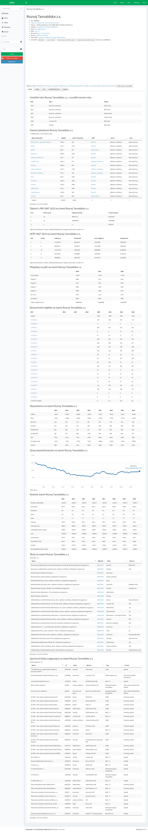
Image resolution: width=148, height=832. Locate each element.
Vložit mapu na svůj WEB (124, 86)
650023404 (100, 615)
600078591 (100, 604)
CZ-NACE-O (34, 374)
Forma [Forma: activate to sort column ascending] (127, 665)
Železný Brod (61, 37)
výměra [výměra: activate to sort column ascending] (63, 138)
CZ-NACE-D (34, 331)
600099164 (100, 627)
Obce (129, 3)
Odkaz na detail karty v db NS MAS (41, 23)
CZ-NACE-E (34, 335)
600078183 (100, 581)
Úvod (115, 3)
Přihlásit (11, 54)
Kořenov (33, 165)
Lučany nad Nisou (36, 169)
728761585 (47, 27)
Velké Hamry (35, 188)
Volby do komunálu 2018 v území (86, 40)
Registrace (12, 62)
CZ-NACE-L (34, 362)
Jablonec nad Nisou (42, 35)
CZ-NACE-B (34, 324)
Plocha (37, 89)
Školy (5, 23)
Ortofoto (45, 86)
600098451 (100, 573)
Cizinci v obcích (51, 40)
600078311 (100, 623)
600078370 (100, 631)
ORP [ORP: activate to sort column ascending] (93, 138)
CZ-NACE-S (34, 389)
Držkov (33, 150)
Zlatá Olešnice (35, 192)
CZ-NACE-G (34, 343)
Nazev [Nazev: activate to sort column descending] (34, 561)
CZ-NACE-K (34, 358)
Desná (33, 146)
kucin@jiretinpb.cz (40, 29)
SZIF (82, 229)
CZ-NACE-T (34, 393)
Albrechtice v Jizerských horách (41, 142)
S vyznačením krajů (71, 86)
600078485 (100, 634)
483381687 (40, 27)
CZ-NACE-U (34, 397)
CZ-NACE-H (34, 347)
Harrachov (34, 154)
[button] (26, 2)
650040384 (100, 619)
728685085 (54, 27)
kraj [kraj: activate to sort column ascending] (131, 138)
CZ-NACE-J (34, 354)
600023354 (100, 650)
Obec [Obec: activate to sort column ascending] (109, 561)
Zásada (33, 196)
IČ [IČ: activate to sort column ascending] (66, 665)
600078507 (100, 642)
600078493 (100, 638)
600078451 (100, 646)
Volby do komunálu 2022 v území (66, 40)
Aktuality (136, 3)
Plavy (32, 177)
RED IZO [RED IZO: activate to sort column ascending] (100, 561)
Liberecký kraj (45, 33)
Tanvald (53, 37)
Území (30, 89)
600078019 (100, 577)
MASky (122, 3)
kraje (38, 33)
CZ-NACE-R (34, 385)
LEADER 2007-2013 (54, 89)
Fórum (144, 3)
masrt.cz (37, 31)
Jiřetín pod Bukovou (37, 158)
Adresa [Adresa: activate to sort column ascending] (132, 561)
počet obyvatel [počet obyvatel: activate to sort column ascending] (78, 138)
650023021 (100, 600)
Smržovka (34, 181)
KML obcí (88, 86)
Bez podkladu (60, 86)
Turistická (52, 86)
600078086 (100, 596)
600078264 (100, 608)
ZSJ (44, 89)
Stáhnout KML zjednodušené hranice (103, 86)
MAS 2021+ (41, 40)
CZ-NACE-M (34, 366)
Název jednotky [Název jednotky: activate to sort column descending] (37, 138)
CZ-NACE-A (34, 320)
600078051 (100, 584)
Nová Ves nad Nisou (37, 173)
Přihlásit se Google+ (9, 58)
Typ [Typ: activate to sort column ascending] (107, 665)
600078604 (100, 611)
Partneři (65, 89)
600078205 (100, 592)
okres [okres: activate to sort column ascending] (113, 138)
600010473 (100, 565)
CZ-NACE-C (34, 327)
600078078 (100, 588)
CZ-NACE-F (34, 339)
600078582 (100, 569)
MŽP (82, 263)
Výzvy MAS (56, 23)
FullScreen (81, 86)
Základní (39, 86)
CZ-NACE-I (34, 351)
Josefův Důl (34, 161)
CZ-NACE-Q (34, 381)
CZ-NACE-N (34, 370)
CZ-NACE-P (34, 378)
